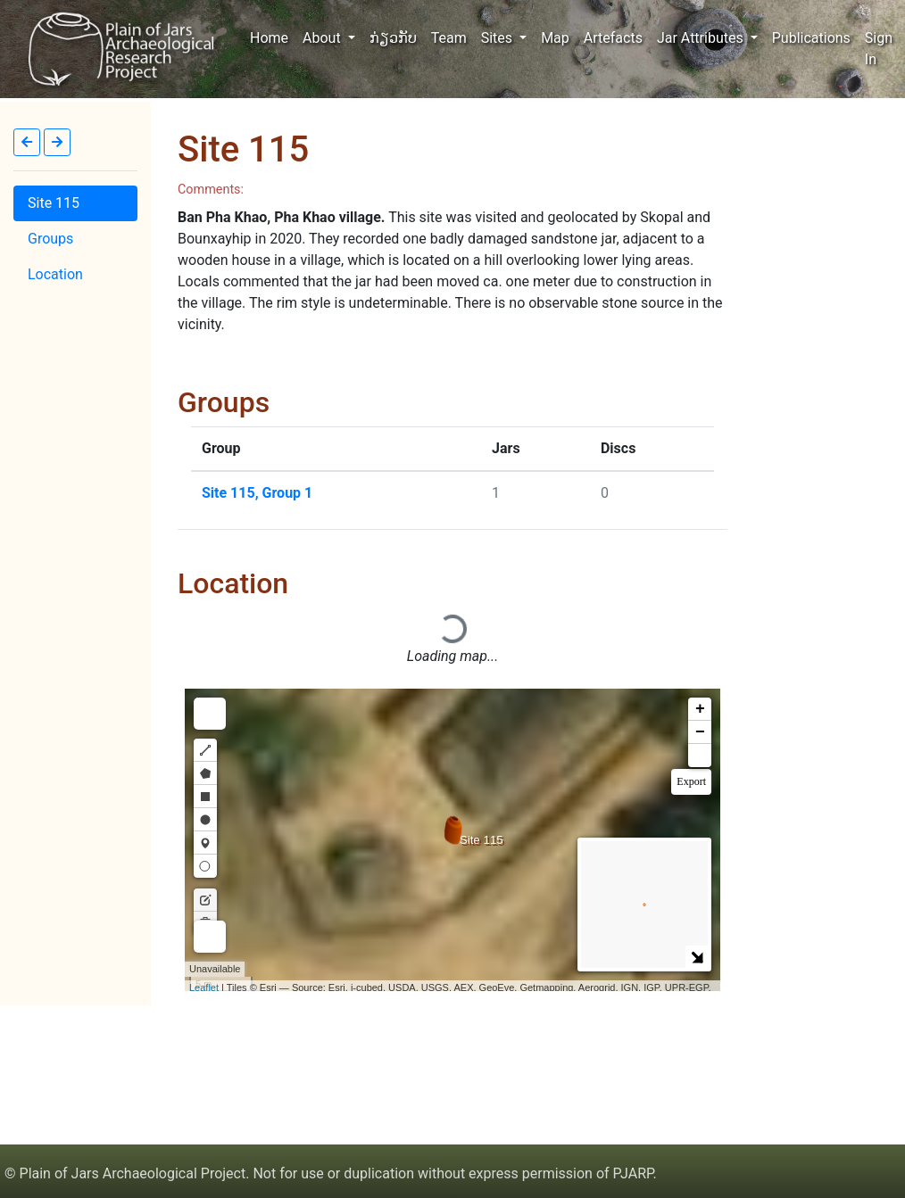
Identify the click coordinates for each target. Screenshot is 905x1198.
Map (555, 37)
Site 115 (53, 202)
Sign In (879, 48)
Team (449, 37)
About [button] (324, 37)
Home (272, 36)
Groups (50, 238)
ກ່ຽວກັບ (393, 37)
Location (55, 274)
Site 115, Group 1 (257, 492)
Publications (811, 37)
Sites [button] (498, 37)
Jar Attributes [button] (702, 37)
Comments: (211, 189)
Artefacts (613, 37)
